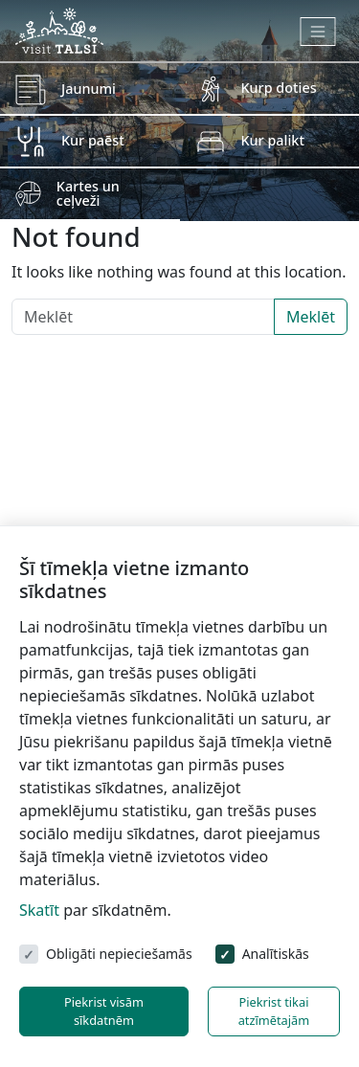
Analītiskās (275, 954)
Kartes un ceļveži (88, 193)
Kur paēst (92, 140)
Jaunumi (88, 88)
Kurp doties (279, 87)
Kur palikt (272, 140)
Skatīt (39, 910)
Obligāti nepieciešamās (119, 954)
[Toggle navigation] (318, 31)
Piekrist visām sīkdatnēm (104, 1011)
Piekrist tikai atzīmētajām (274, 1011)
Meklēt (310, 316)
